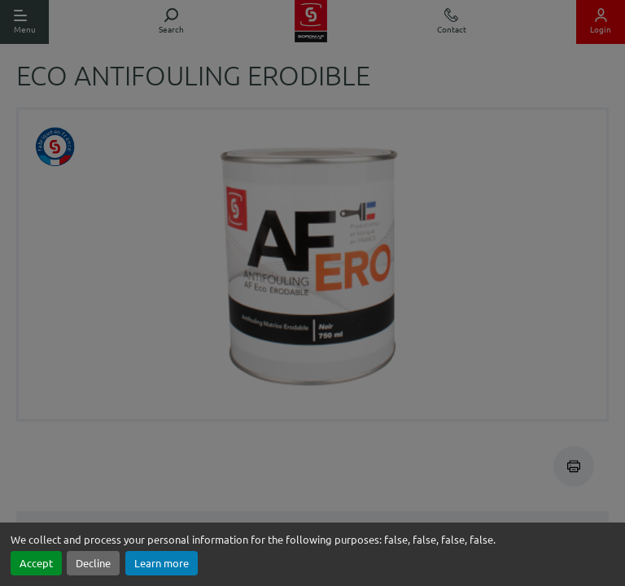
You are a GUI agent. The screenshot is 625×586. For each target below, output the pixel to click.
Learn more (161, 563)
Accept (36, 563)
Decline (93, 563)
